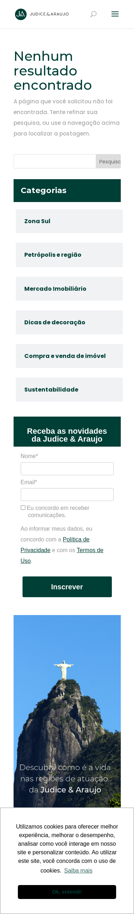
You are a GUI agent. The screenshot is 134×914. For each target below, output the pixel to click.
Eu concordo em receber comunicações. (55, 511)
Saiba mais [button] (78, 871)
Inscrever (67, 587)
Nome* (29, 456)
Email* (29, 482)
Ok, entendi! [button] (67, 892)
